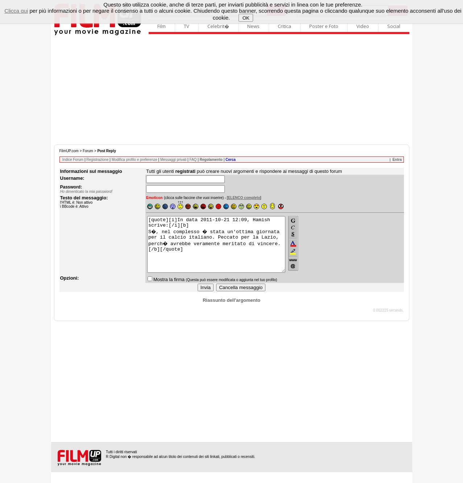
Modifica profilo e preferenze (134, 160)
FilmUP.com (69, 151)
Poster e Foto (323, 26)
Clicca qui (16, 11)
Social (393, 26)
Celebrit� (218, 26)
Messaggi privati (173, 160)
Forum (88, 151)
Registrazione (97, 160)
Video (362, 26)
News (253, 26)
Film (161, 26)
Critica (284, 26)
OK (246, 18)
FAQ (193, 160)
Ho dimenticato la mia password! (86, 192)
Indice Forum (72, 160)
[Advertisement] (231, 90)
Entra (397, 160)
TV (186, 26)
